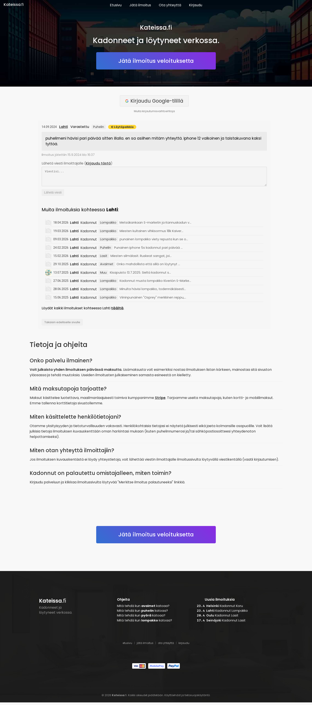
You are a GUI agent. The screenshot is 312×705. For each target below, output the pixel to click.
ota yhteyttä (166, 645)
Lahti (63, 126)
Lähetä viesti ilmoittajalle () (77, 163)
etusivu (127, 645)
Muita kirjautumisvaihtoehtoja (154, 111)
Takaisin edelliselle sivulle (62, 325)
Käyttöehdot (172, 698)
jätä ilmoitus (145, 645)
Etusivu (116, 5)
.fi (14, 4)
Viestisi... (154, 178)
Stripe (160, 400)
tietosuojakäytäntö (197, 698)
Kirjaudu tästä (98, 163)
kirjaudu (184, 645)
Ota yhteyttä (170, 5)
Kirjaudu (195, 5)
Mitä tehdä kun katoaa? (143, 608)
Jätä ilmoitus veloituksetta (156, 61)
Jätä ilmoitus (140, 5)
